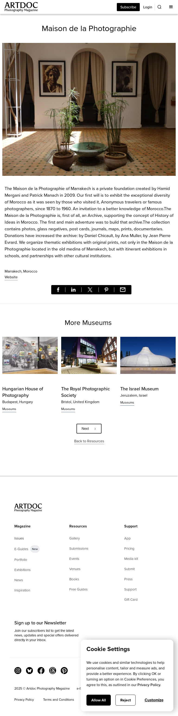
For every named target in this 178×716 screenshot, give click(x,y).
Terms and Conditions (58, 699)
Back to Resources (89, 441)
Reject (125, 700)
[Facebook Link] (41, 670)
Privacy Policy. (149, 684)
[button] (171, 7)
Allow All (98, 700)
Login (147, 7)
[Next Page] (89, 428)
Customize (154, 700)
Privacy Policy (24, 699)
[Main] (19, 7)
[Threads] (52, 670)
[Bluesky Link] (29, 670)
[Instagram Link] (17, 670)
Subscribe (128, 7)
